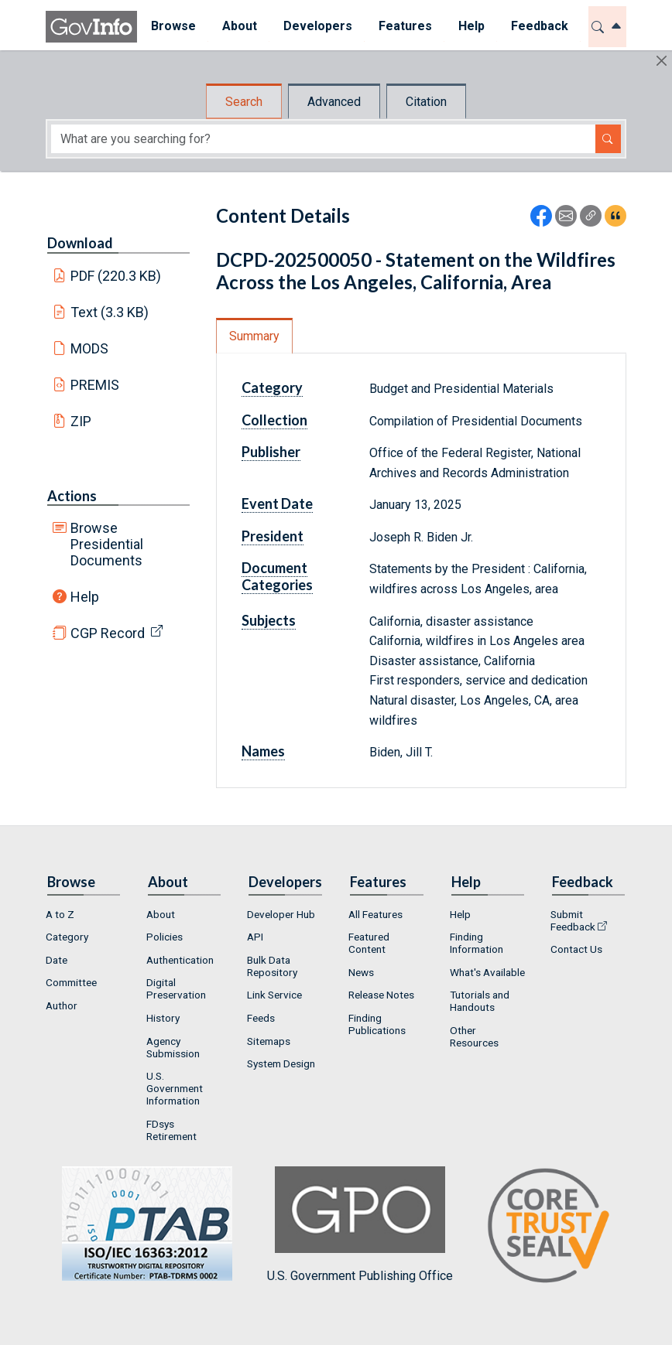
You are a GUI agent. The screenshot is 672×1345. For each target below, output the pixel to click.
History (163, 1018)
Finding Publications (377, 1024)
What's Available (487, 972)
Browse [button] (172, 26)
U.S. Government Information (174, 1088)
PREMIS (94, 385)
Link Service (274, 994)
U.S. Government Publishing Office (360, 1224)
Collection (274, 419)
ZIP (80, 421)
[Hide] (661, 60)
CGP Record (107, 633)
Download (80, 242)
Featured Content (368, 942)
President (272, 535)
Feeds (261, 1018)
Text (109, 312)
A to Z (60, 914)
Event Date (277, 503)
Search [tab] (243, 101)
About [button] (238, 26)
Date (56, 960)
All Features (375, 914)
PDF (116, 276)
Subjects (269, 620)
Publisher (271, 451)
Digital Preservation (176, 988)
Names (263, 751)
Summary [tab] (254, 336)
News (361, 972)
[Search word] (323, 139)
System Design (281, 1063)
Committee (71, 982)
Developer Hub (281, 914)
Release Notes (381, 994)
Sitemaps (268, 1041)
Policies (164, 936)
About (160, 914)
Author (61, 1005)
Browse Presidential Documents (106, 544)
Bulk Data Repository (272, 966)
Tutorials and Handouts (479, 1000)
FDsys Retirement (171, 1130)
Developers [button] (317, 26)
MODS (89, 348)
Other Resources (474, 1036)
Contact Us (576, 949)
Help (84, 597)
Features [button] (404, 26)
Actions (72, 495)
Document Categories (277, 576)
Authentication (180, 960)
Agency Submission (173, 1047)
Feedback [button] (538, 26)
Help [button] (471, 26)
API (255, 936)
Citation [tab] (426, 101)
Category (272, 387)
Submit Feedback (572, 920)
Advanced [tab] (334, 101)
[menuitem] (172, 26)
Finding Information (476, 942)
